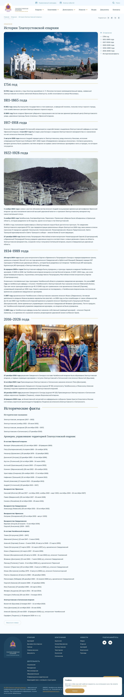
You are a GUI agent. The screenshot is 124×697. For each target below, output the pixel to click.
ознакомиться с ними (79, 685)
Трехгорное (59, 650)
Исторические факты (111, 54)
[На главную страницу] (16, 7)
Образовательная (33, 674)
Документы (104, 10)
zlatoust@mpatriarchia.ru (51, 691)
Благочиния (52, 10)
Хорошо (74, 691)
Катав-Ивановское (61, 644)
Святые (29, 647)
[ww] (108, 17)
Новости (82, 10)
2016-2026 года (108, 51)
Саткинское (59, 656)
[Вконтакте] (110, 642)
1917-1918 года (108, 42)
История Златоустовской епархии (30, 17)
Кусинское (58, 653)
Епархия (38, 10)
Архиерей (30, 641)
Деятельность (68, 10)
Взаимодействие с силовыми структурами (41, 680)
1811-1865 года (108, 39)
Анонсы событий (68, 3)
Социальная (31, 664)
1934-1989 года (108, 48)
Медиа (93, 10)
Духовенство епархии (34, 644)
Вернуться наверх (12, 622)
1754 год (106, 36)
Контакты (116, 10)
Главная (6, 17)
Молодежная (31, 668)
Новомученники (32, 650)
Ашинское (58, 641)
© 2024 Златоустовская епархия (15, 687)
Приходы (83, 653)
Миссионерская (32, 671)
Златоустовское (60, 647)
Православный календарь (47, 3)
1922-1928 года (108, 45)
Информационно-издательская (37, 677)
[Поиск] (116, 3)
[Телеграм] (104, 642)
